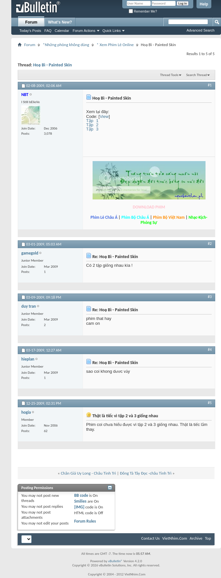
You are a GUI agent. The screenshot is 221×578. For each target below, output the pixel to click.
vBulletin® (115, 561)
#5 (210, 402)
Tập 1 (92, 121)
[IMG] (79, 507)
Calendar (62, 31)
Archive (196, 538)
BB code (81, 495)
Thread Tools (169, 75)
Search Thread (196, 75)
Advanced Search (200, 30)
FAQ (48, 31)
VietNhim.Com (174, 538)
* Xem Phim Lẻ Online (115, 44)
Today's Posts (30, 31)
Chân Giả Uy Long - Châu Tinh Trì (88, 473)
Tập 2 (92, 125)
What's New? (60, 22)
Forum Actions (84, 31)
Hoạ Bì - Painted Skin (52, 65)
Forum (31, 22)
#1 (210, 85)
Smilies (80, 501)
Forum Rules (85, 521)
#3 (210, 296)
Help (204, 4)
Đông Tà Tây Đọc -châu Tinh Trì (145, 473)
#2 (210, 243)
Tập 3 (92, 129)
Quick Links (112, 31)
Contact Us (150, 538)
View (104, 116)
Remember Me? (143, 11)
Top (208, 538)
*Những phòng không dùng (66, 44)
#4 (210, 349)
